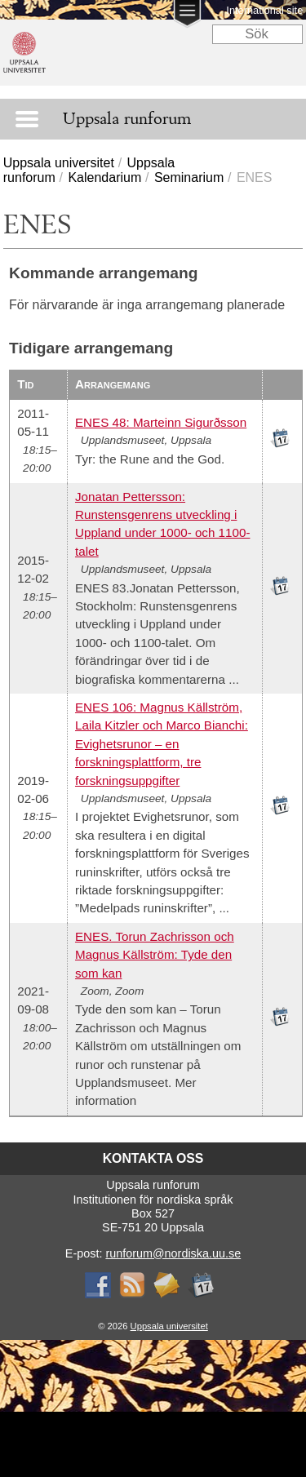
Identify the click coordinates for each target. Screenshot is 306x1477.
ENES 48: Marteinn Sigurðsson (160, 422)
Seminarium (189, 177)
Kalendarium (104, 177)
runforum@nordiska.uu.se (173, 1253)
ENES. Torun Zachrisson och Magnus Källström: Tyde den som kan (154, 954)
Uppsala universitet (58, 163)
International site (264, 10)
